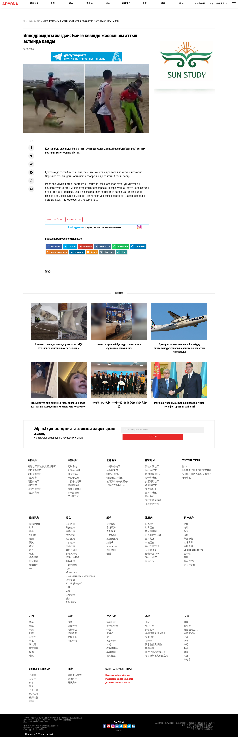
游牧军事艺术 (152, 544)
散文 (186, 529)
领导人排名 (71, 552)
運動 (163, 3)
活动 (186, 635)
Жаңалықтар (34, 21)
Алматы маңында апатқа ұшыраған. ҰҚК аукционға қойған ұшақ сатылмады (58, 346)
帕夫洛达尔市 (113, 472)
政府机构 (70, 559)
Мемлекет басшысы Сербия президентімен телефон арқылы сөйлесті (179, 405)
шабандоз (58, 219)
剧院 (31, 631)
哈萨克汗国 (151, 529)
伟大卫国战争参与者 (155, 650)
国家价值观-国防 (153, 642)
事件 (181, 3)
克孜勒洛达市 (152, 502)
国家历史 (149, 522)
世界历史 (149, 525)
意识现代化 (189, 559)
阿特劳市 (32, 483)
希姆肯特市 (151, 483)
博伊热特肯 (112, 624)
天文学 (32, 677)
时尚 (108, 642)
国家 (145, 3)
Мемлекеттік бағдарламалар (80, 574)
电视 (31, 639)
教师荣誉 (33, 695)
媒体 (31, 650)
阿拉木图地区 (152, 464)
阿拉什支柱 (189, 563)
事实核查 (149, 646)
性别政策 (70, 537)
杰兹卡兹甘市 (75, 487)
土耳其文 (149, 537)
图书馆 (187, 552)
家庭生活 (111, 639)
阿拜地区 (186, 476)
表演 (31, 627)
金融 (108, 552)
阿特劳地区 (33, 479)
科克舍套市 (73, 472)
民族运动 (72, 624)
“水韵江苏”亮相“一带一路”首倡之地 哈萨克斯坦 (119, 405)
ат (80, 219)
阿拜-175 (149, 559)
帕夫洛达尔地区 (114, 476)
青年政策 (70, 529)
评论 (186, 642)
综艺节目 (33, 646)
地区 (186, 654)
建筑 (31, 654)
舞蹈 (31, 624)
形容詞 (32, 548)
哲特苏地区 (151, 476)
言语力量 (188, 544)
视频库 (148, 639)
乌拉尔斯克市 (34, 468)
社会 (31, 529)
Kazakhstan (35, 522)
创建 (186, 522)
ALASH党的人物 (153, 533)
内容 (31, 699)
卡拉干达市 (73, 476)
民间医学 (72, 677)
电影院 (32, 635)
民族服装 (72, 635)
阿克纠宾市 (33, 491)
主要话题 (70, 593)
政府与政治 (71, 548)
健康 (186, 620)
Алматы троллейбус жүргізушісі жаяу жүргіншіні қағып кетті (119, 346)
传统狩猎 (72, 639)
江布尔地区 (151, 491)
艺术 (31, 614)
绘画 (31, 620)
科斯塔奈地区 (113, 464)
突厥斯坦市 (151, 487)
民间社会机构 (73, 555)
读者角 (109, 631)
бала (48, 219)
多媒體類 (33, 555)
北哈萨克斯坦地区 (115, 483)
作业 (108, 627)
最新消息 (34, 3)
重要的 (89, 3)
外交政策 (70, 525)
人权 (68, 566)
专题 (53, 3)
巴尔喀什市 (73, 494)
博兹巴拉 (111, 620)
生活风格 (111, 614)
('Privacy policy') (45, 732)
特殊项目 (149, 635)
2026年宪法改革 (74, 581)
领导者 (187, 624)
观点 (186, 646)
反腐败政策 (112, 537)
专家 (31, 552)
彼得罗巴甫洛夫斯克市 (117, 479)
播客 (186, 639)
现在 (71, 3)
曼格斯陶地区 (34, 472)
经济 (108, 3)
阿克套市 (32, 476)
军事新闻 (111, 650)
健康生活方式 (75, 673)
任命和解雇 (71, 563)
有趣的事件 (112, 646)
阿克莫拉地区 (75, 468)
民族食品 (72, 627)
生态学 (187, 657)
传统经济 (111, 522)
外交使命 (70, 578)
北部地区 (111, 458)
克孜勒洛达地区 (153, 498)
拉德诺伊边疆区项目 (155, 631)
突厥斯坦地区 (152, 479)
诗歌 (186, 525)
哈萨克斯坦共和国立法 (156, 654)
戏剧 (186, 533)
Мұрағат (33, 563)
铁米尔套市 (73, 491)
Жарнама (30, 732)
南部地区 (150, 458)
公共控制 (111, 533)
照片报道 (111, 654)
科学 (31, 681)
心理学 (32, 673)
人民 (68, 589)
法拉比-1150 (151, 555)
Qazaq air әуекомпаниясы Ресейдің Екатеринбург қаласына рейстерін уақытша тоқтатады (179, 348)
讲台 (68, 596)
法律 (68, 585)
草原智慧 (188, 537)
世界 (31, 525)
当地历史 (149, 540)
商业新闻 (111, 548)
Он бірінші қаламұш (193, 548)
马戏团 (32, 642)
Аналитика (111, 544)
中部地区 (73, 458)
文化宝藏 (188, 540)
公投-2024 (71, 600)
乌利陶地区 (73, 483)
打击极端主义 (191, 627)
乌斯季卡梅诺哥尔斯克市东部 (196, 468)
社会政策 (70, 544)
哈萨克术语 (189, 631)
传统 (70, 620)
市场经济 (111, 525)
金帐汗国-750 (152, 552)
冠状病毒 (72, 681)
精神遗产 (126, 3)
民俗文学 (149, 627)
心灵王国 (33, 688)
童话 (186, 555)
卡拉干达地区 (75, 479)
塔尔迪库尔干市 (153, 472)
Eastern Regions (191, 458)
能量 (31, 684)
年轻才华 (149, 624)
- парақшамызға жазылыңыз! (94, 227)
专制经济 (111, 529)
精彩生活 (33, 692)
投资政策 (70, 533)
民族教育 (72, 631)
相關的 (32, 533)
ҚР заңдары (72, 570)
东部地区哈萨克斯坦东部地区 (196, 472)
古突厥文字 (151, 548)
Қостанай (71, 219)
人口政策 (70, 540)
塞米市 (185, 464)
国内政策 (70, 522)
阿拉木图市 (151, 468)
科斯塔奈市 (112, 468)
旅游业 (109, 540)
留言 (31, 544)
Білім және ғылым (39, 667)
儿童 (147, 620)
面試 (31, 540)
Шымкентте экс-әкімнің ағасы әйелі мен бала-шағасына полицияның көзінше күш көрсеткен (58, 405)
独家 (186, 650)
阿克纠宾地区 (34, 487)
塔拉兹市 (149, 494)
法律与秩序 (200, 3)
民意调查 (33, 559)
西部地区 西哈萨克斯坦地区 (42, 464)
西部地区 (32, 458)
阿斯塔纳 (72, 464)
